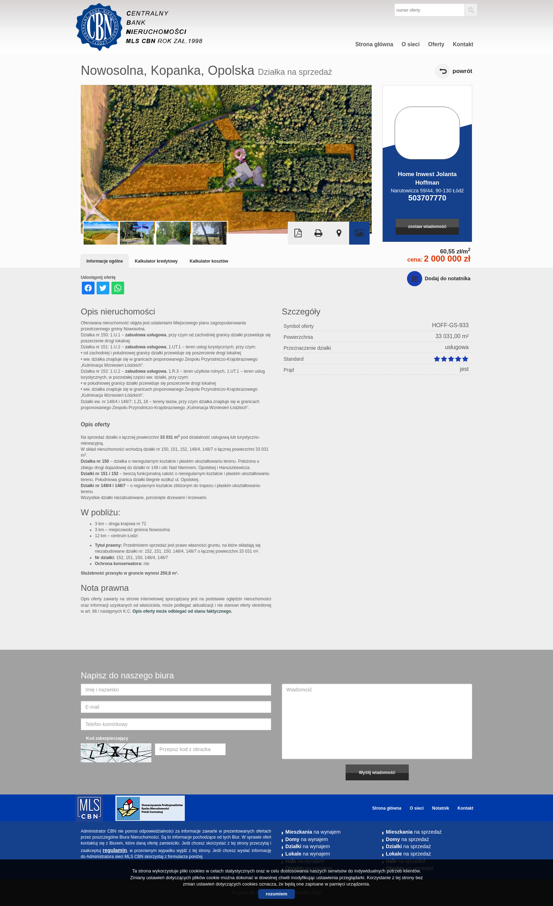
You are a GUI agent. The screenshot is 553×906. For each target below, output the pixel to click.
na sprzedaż (414, 832)
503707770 (427, 197)
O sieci (411, 44)
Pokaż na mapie (339, 233)
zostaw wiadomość (427, 226)
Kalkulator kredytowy (156, 261)
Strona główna (374, 44)
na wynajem (313, 832)
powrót (462, 71)
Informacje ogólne (104, 261)
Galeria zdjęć (359, 233)
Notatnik (440, 808)
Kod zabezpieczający (107, 738)
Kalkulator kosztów (209, 261)
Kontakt (463, 44)
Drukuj (318, 233)
